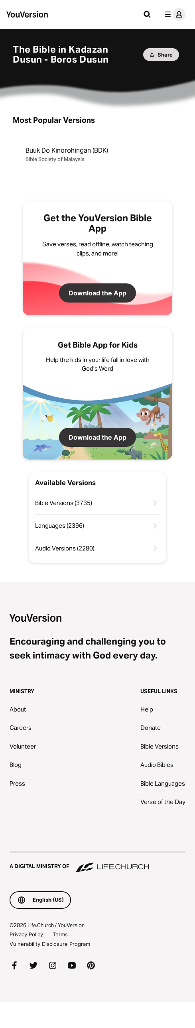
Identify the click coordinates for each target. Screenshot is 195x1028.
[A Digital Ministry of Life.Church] (97, 862)
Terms (60, 934)
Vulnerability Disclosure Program (50, 944)
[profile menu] (173, 14)
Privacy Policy (26, 934)
